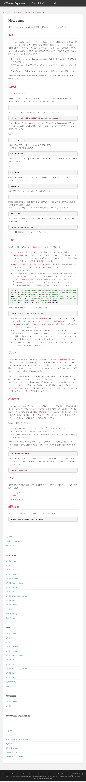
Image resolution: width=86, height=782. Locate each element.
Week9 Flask (10, 602)
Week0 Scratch (11, 562)
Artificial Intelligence (13, 615)
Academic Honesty (13, 542)
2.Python (9, 732)
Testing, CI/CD (11, 754)
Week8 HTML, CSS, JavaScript (17, 597)
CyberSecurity (11, 683)
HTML (16, 494)
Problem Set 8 (31, 14)
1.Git (7, 727)
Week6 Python (11, 589)
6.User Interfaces (12, 749)
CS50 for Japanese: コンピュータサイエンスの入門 (31, 3)
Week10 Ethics (11, 606)
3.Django (9, 736)
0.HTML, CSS (11, 723)
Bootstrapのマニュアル (32, 280)
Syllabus (9, 538)
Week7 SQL (10, 593)
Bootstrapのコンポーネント (25, 283)
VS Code (12, 95)
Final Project (10, 547)
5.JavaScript (10, 745)
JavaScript (18, 500)
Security (9, 610)
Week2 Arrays (11, 571)
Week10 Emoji (11, 678)
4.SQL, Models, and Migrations (17, 740)
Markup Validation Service (51, 413)
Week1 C (9, 567)
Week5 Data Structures (14, 584)
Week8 (21, 14)
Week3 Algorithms (12, 575)
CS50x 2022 (13, 14)
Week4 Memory (12, 580)
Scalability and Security (14, 758)
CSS (15, 497)
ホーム (5, 14)
